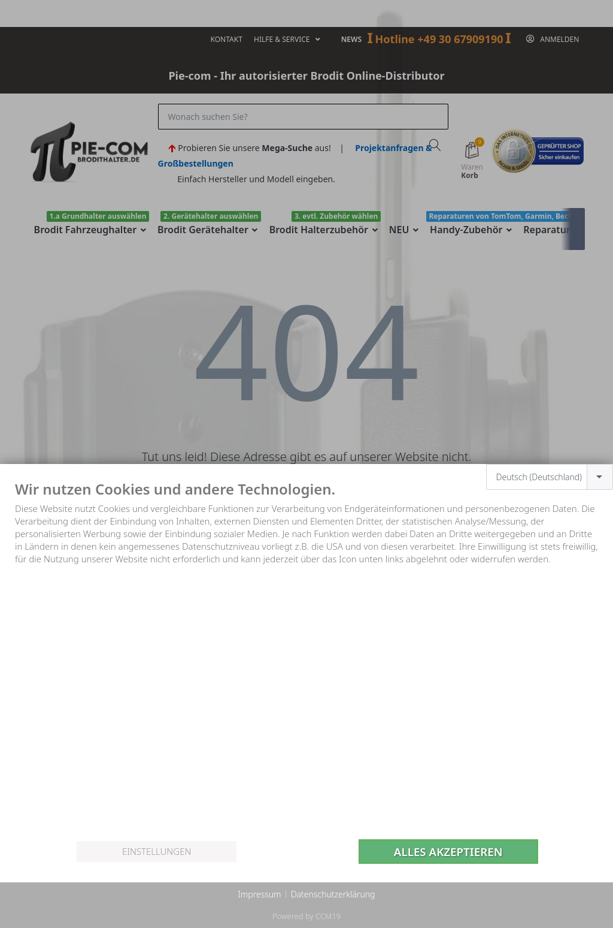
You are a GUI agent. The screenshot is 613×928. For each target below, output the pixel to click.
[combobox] (550, 477)
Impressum (259, 894)
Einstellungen (156, 851)
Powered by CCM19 (306, 916)
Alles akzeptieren (448, 851)
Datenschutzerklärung (333, 894)
